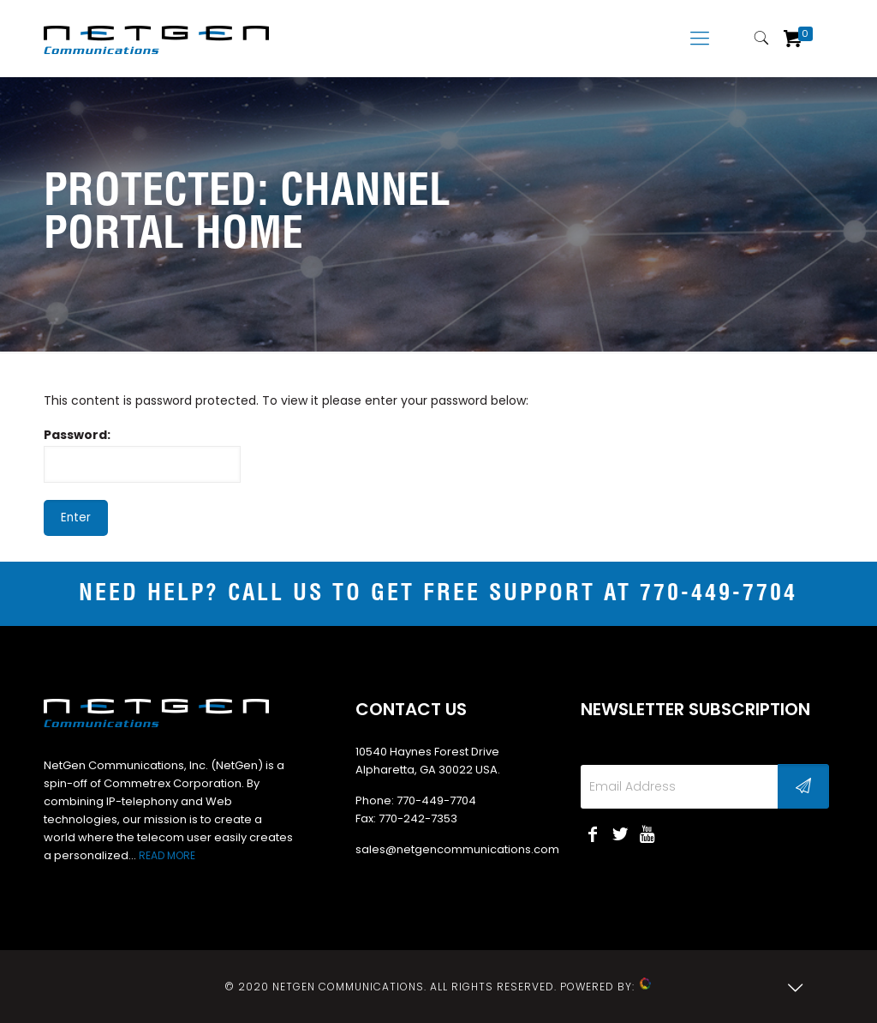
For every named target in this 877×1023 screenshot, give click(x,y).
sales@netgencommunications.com (457, 849)
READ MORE (167, 855)
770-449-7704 (718, 594)
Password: (142, 454)
